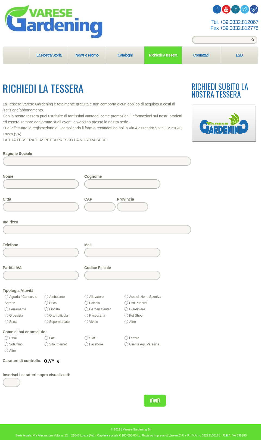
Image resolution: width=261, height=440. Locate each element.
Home (16, 55)
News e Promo (87, 55)
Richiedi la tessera (163, 55)
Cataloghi (125, 55)
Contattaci (201, 55)
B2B (239, 55)
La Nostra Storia (48, 55)
